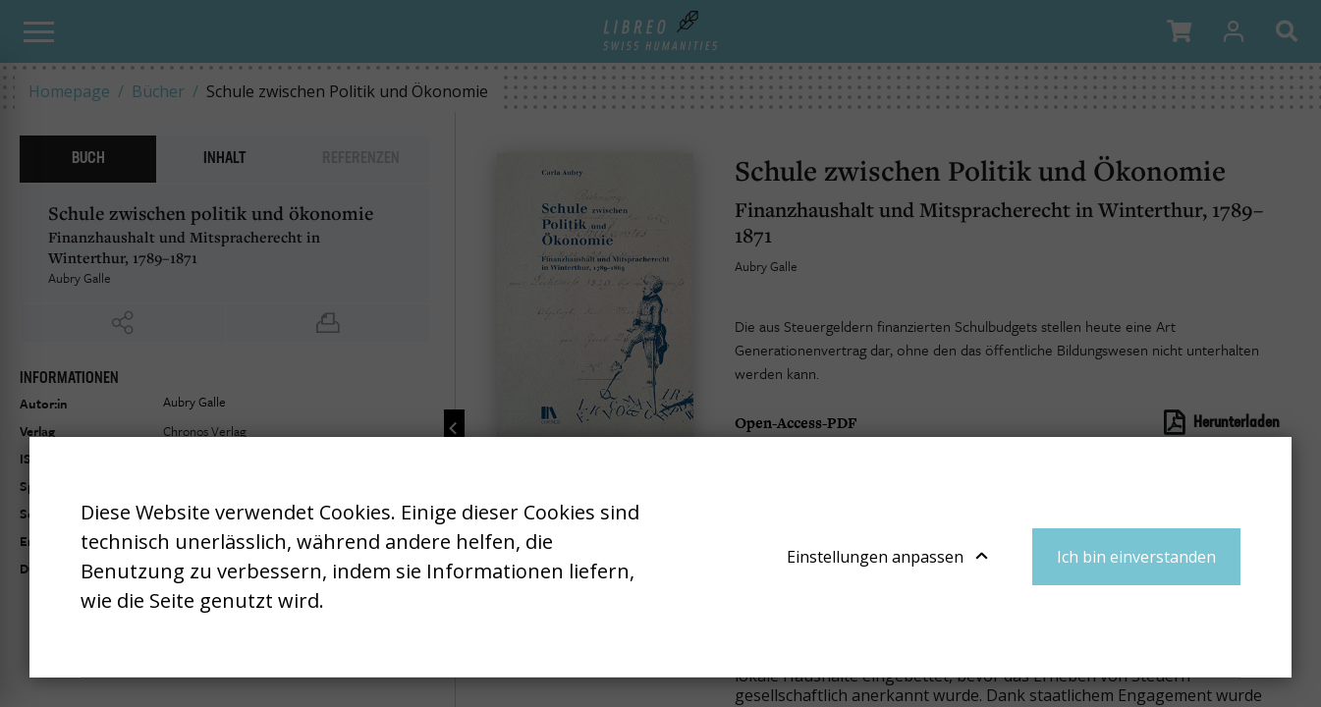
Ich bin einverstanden (1136, 557)
